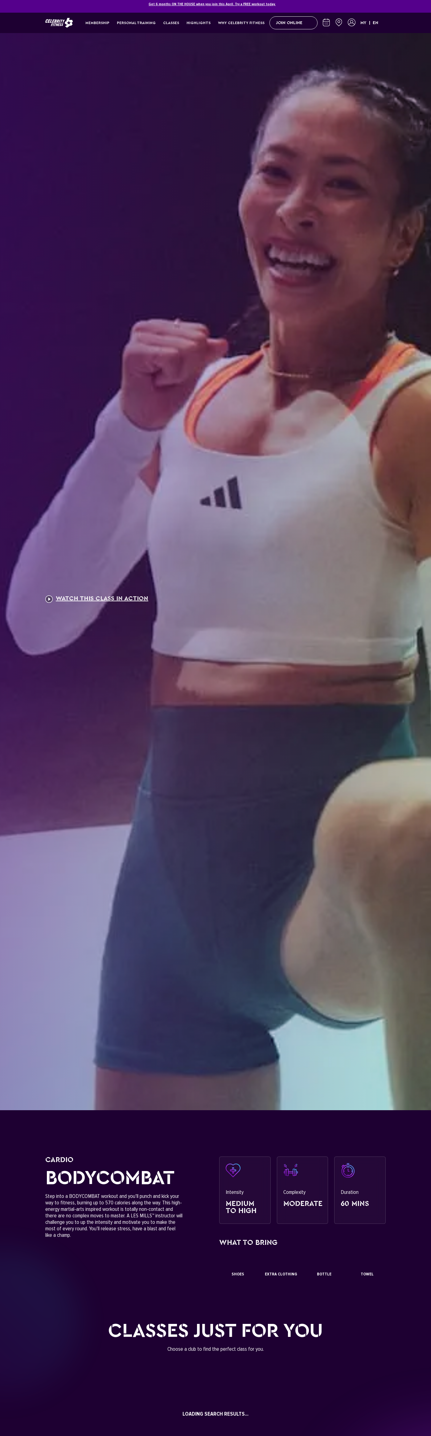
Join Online (293, 23)
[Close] (382, 6)
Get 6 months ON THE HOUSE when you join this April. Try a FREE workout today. (212, 4)
